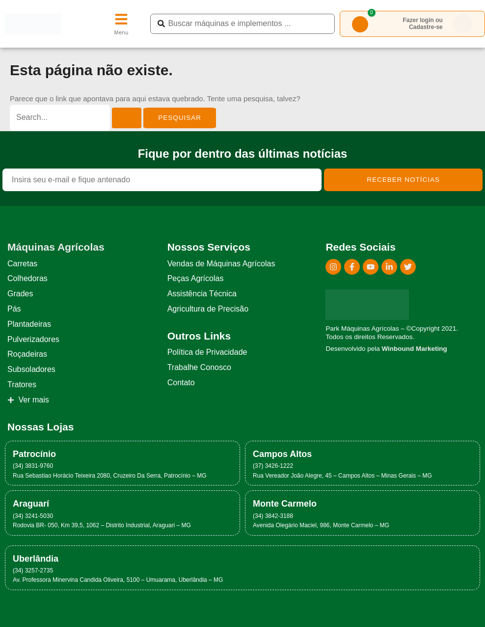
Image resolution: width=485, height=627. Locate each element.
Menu (121, 32)
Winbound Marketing (414, 348)
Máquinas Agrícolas (56, 247)
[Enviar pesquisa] (126, 118)
